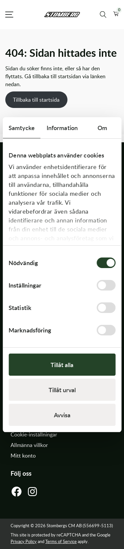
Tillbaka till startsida (36, 99)
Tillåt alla (62, 364)
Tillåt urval (62, 390)
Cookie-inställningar (34, 434)
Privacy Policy (24, 541)
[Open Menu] (9, 14)
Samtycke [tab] (22, 127)
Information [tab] (62, 127)
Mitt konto (23, 455)
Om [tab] (102, 127)
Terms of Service (61, 541)
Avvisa (62, 415)
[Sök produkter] (103, 14)
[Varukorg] (116, 14)
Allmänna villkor (29, 445)
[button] (116, 14)
